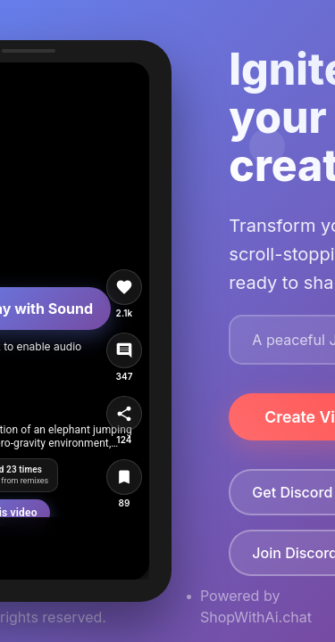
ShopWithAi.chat (256, 617)
